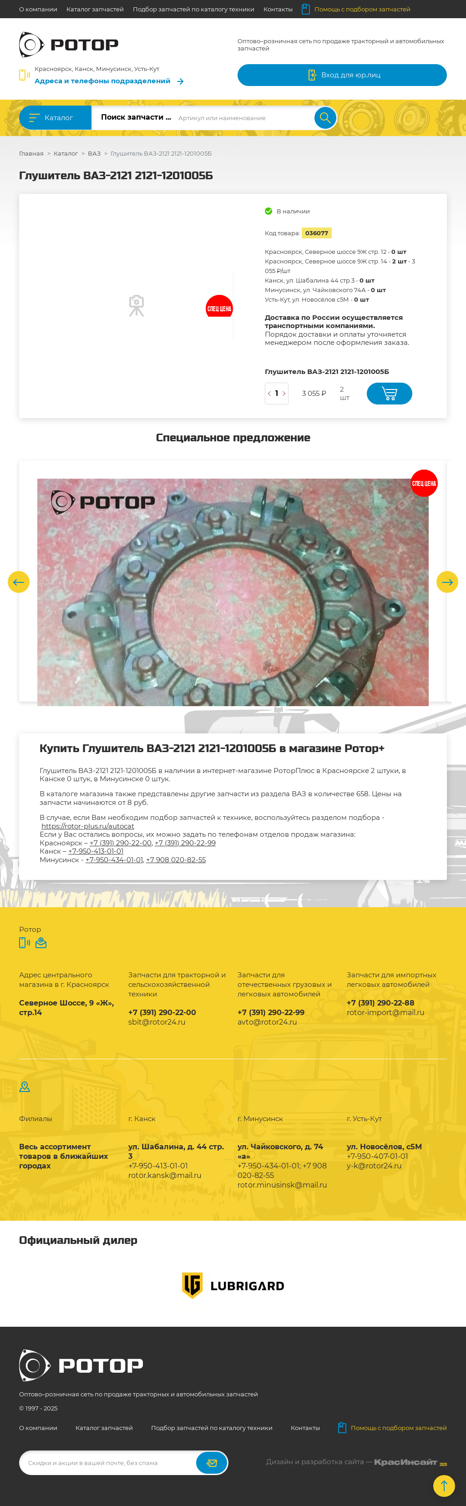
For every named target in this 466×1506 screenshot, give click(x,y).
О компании (38, 9)
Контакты (278, 9)
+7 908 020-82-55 (176, 859)
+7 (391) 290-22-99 (185, 843)
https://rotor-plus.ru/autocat (87, 826)
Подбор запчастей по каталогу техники (193, 9)
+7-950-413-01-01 (95, 851)
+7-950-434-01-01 (114, 859)
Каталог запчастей (95, 9)
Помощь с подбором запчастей (356, 9)
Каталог (59, 117)
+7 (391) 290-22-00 (121, 843)
